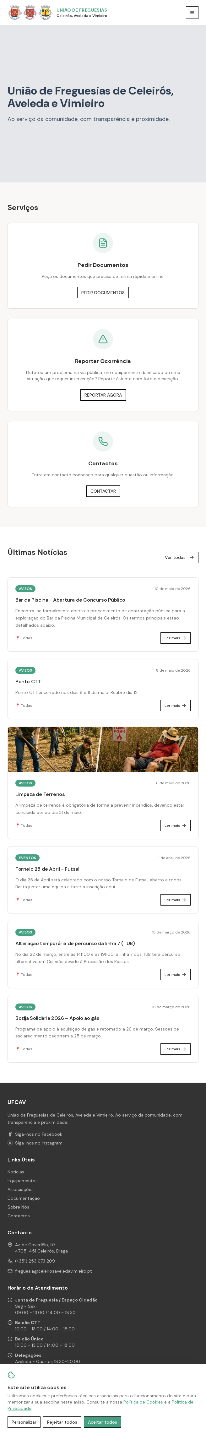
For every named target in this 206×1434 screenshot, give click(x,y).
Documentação (24, 1198)
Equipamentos (23, 1180)
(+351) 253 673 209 (35, 1261)
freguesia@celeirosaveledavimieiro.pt (53, 1271)
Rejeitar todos (62, 1422)
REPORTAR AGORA (103, 395)
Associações (21, 1189)
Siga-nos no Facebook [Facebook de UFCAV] (35, 1134)
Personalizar (24, 1422)
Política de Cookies (143, 1402)
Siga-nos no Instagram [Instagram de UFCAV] (35, 1143)
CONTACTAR (103, 491)
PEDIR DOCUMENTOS (103, 292)
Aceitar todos (102, 1422)
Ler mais (176, 638)
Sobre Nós (18, 1207)
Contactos (19, 1216)
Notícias (16, 1172)
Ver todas (179, 557)
